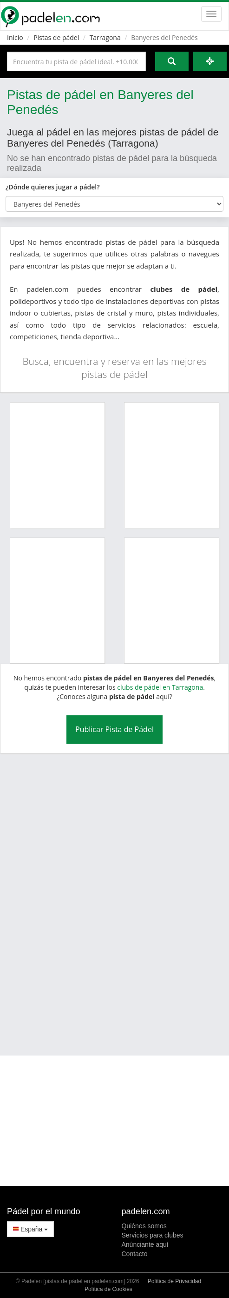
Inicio (15, 37)
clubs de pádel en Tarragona (160, 687)
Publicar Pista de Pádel (114, 729)
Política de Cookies (108, 1289)
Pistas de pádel (56, 37)
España (30, 1229)
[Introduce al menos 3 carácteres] (76, 61)
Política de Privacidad (174, 1281)
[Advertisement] (105, 898)
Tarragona (105, 37)
